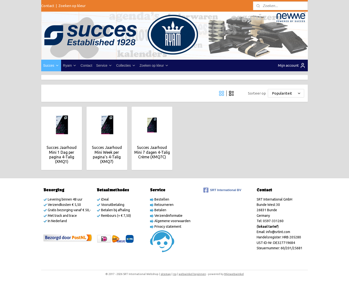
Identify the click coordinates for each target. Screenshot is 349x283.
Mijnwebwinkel (234, 274)
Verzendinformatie (168, 216)
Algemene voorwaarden (172, 221)
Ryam (70, 65)
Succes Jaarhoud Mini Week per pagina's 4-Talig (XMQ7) (107, 154)
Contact (47, 6)
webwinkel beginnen (192, 274)
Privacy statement (167, 226)
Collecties (126, 65)
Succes (51, 65)
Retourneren (164, 205)
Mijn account (292, 65)
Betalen (160, 210)
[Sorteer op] (286, 93)
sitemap (166, 274)
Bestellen (161, 199)
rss (174, 274)
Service (104, 65)
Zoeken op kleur (72, 6)
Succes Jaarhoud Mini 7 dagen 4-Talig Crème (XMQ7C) (152, 152)
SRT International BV (222, 190)
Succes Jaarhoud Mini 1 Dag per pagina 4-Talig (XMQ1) (62, 154)
